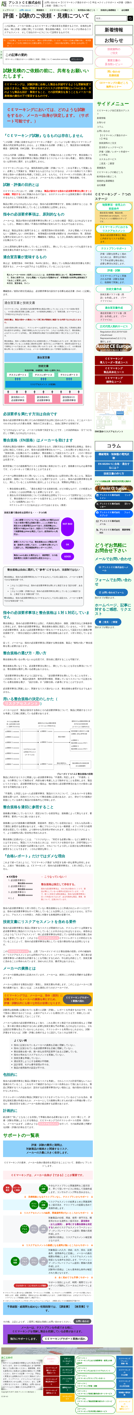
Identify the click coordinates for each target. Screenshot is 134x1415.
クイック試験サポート (43, 1189)
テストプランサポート (114, 248)
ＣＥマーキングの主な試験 (124, 1372)
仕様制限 (15, 1261)
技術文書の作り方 (114, 473)
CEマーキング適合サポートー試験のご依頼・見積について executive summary (36, 59)
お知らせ (114, 40)
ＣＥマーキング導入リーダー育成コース (114, 360)
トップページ (10, 10)
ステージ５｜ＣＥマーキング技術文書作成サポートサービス (94, 1392)
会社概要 (125, 10)
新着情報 (114, 30)
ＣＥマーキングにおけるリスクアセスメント (114, 228)
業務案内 (42, 10)
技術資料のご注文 (113, 51)
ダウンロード (76, 59)
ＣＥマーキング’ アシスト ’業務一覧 (124, 1361)
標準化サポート (67, 1388)
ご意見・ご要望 (106, 163)
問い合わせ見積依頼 (113, 73)
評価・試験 (113, 270)
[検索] (130, 18)
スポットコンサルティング (67, 1361)
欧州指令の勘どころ (88, 10)
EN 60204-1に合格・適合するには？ (114, 465)
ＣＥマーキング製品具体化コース (114, 370)
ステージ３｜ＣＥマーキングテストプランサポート (91, 1377)
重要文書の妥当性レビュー (114, 62)
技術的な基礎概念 (110, 10)
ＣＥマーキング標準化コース (114, 379)
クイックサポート (67, 1380)
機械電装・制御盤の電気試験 (114, 456)
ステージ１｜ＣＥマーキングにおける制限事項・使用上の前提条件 (94, 1360)
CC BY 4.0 (4, 1396)
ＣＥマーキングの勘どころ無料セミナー (124, 1405)
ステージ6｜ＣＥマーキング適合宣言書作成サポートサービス (94, 1401)
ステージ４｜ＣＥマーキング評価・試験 (87, 1384)
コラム (100, 126)
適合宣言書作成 (114, 307)
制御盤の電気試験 (124, 1393)
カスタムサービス (107, 159)
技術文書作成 (114, 289)
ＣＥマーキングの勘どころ (62, 10)
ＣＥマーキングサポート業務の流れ (77, 999)
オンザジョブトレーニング (67, 1371)
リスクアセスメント (21, 703)
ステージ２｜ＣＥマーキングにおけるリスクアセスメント (93, 1369)
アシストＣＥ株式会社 (25, 2)
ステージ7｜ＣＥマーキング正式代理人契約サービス (92, 1410)
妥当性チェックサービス (111, 147)
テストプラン (34, 1204)
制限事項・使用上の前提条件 (113, 206)
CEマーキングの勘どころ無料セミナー (114, 84)
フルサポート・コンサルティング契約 (31, 1285)
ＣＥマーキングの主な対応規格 (124, 1383)
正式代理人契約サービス (114, 326)
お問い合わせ (27, 10)
